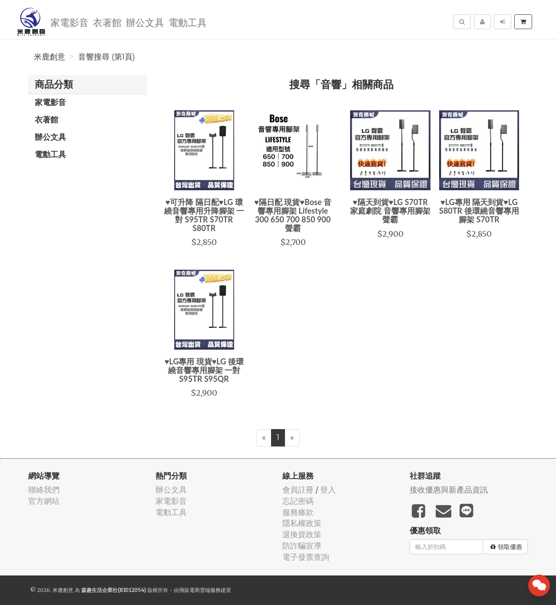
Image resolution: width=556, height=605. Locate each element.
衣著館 (107, 22)
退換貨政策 (301, 534)
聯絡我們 (44, 490)
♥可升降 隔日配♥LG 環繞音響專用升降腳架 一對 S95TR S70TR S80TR (204, 214)
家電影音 (69, 22)
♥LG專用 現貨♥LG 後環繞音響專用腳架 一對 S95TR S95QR (204, 370)
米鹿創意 (49, 57)
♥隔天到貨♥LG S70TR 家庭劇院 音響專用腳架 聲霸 (390, 210)
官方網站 (44, 501)
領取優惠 (506, 547)
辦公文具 (145, 22)
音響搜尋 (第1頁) (106, 57)
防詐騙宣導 (301, 546)
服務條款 (298, 512)
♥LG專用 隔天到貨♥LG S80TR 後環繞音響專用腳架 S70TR (479, 210)
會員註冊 (298, 490)
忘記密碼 (298, 501)
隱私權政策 (301, 523)
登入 (328, 490)
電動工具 (188, 22)
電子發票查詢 (305, 557)
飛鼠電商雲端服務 (200, 590)
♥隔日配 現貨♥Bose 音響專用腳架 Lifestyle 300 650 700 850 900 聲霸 (292, 214)
